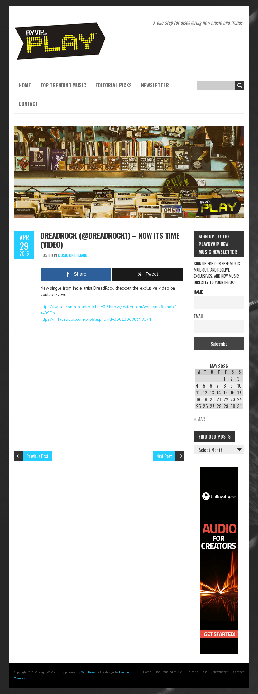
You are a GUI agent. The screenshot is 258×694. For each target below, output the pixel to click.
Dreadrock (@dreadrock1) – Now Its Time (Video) (110, 240)
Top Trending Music (63, 85)
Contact (28, 104)
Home (25, 85)
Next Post (164, 456)
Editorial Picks (113, 85)
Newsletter (155, 85)
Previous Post (37, 456)
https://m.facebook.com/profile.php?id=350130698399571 (96, 319)
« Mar (199, 418)
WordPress (88, 672)
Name (198, 291)
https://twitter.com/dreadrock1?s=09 (74, 307)
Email (198, 316)
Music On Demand (72, 255)
